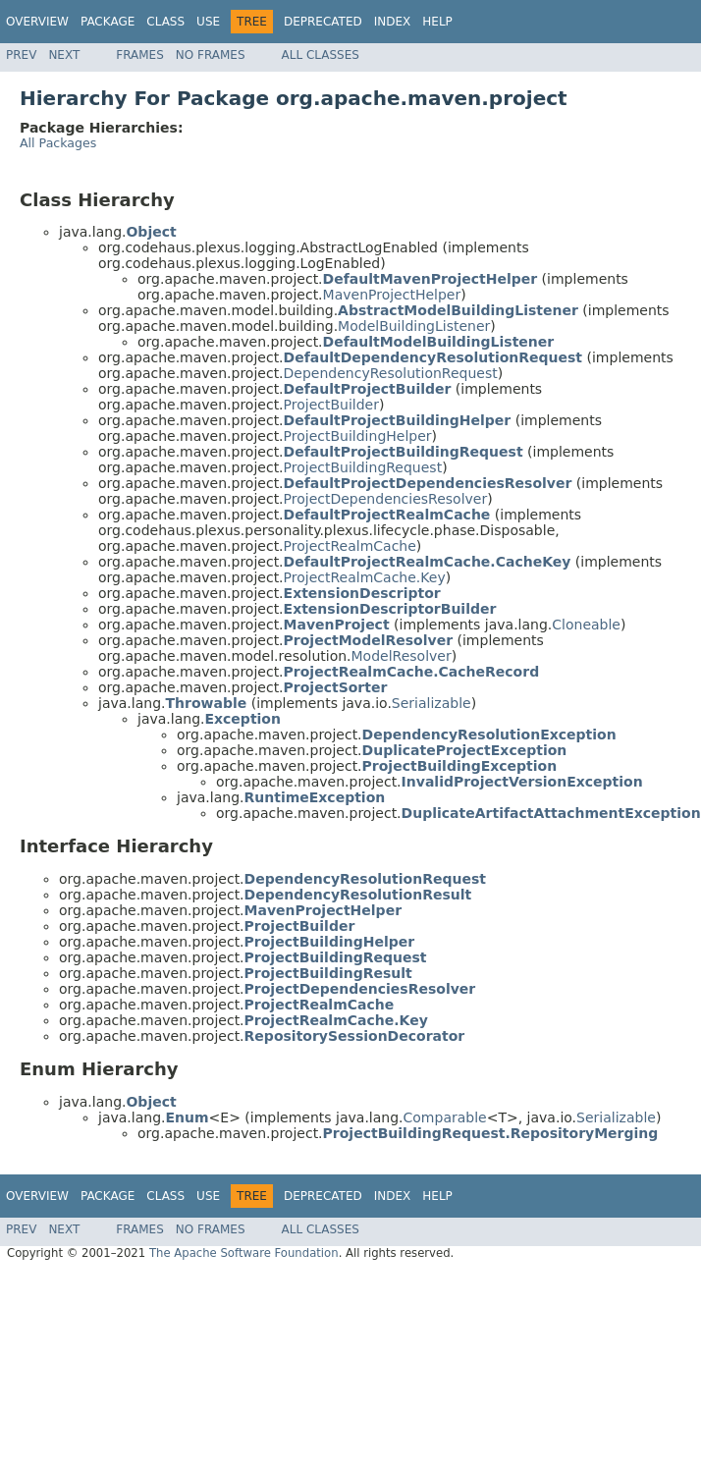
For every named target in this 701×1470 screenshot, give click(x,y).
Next (64, 55)
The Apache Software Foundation (244, 1253)
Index (392, 21)
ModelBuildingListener (414, 326)
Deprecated (323, 21)
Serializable (431, 703)
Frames (140, 55)
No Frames (210, 55)
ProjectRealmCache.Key (365, 577)
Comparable (445, 1117)
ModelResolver (401, 656)
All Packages (58, 143)
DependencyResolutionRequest (391, 373)
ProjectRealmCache (350, 546)
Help (437, 21)
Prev (21, 55)
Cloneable (586, 624)
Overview (37, 21)
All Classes (320, 55)
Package (108, 21)
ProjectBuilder (331, 404)
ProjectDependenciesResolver (386, 499)
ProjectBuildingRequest (363, 467)
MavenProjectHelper (392, 294)
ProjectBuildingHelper (358, 436)
